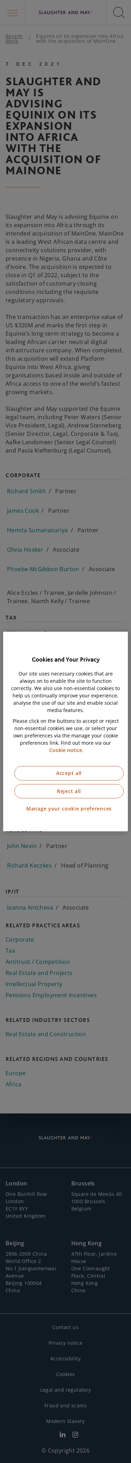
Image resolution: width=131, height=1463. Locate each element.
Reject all (69, 791)
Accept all (69, 773)
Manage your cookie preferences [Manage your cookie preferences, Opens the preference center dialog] (69, 808)
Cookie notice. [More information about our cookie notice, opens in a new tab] (66, 750)
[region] (65, 731)
